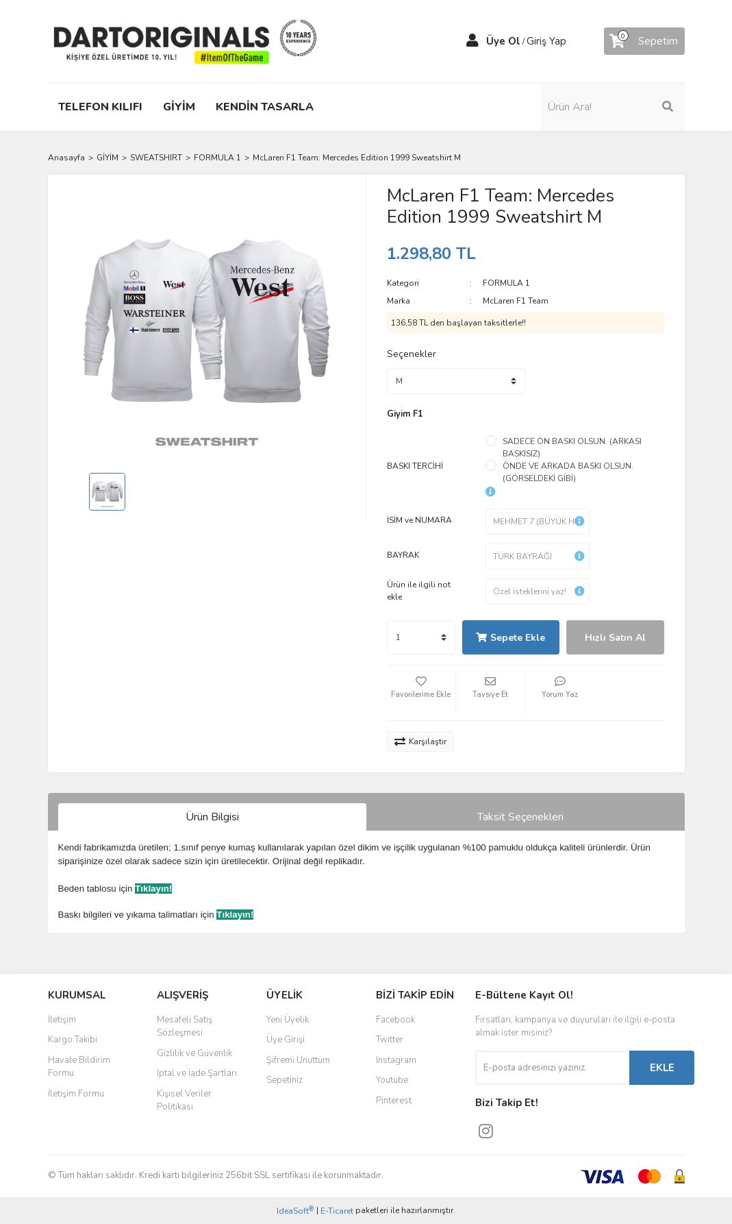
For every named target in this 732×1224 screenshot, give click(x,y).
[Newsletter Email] (552, 1068)
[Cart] (644, 41)
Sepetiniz (284, 1080)
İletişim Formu (76, 1094)
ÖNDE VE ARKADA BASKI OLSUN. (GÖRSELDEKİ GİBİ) (568, 472)
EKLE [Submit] (662, 1068)
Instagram (396, 1060)
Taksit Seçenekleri (520, 816)
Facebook (395, 1020)
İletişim (62, 1020)
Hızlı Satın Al (615, 637)
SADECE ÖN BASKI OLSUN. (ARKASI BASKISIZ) (572, 447)
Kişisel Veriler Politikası (184, 1101)
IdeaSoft (295, 1210)
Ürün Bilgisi (212, 816)
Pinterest (394, 1100)
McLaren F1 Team (515, 300)
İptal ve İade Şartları (197, 1073)
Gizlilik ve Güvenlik (194, 1053)
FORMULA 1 (506, 283)
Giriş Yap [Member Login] (546, 41)
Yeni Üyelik (287, 1020)
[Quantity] (421, 637)
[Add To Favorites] (421, 692)
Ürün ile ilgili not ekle (419, 590)
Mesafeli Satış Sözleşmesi (184, 1027)
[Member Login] (472, 41)
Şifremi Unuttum (298, 1060)
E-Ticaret (336, 1210)
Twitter (389, 1039)
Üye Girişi (285, 1039)
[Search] (613, 107)
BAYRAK (403, 555)
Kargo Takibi (72, 1039)
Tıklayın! (153, 888)
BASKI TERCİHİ (415, 466)
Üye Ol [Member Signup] (503, 41)
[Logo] (185, 40)
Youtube (392, 1080)
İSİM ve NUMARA (419, 520)
